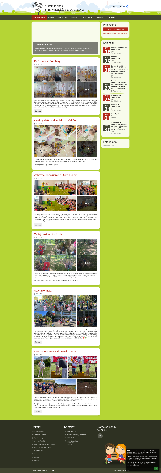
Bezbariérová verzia (38, 471)
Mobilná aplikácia (43, 44)
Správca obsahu (39, 431)
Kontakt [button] (112, 17)
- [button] (117, 7)
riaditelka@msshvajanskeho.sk (76, 435)
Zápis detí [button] (101, 17)
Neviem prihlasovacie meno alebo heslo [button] (115, 33)
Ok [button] (156, 468)
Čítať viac (38, 111)
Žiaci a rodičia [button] (88, 17)
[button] (124, 6)
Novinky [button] (51, 17)
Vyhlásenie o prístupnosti (42, 438)
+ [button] (114, 7)
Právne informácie (39, 441)
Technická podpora (40, 435)
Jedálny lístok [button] (63, 17)
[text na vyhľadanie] (118, 3)
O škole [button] (75, 17)
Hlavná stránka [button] (39, 17)
